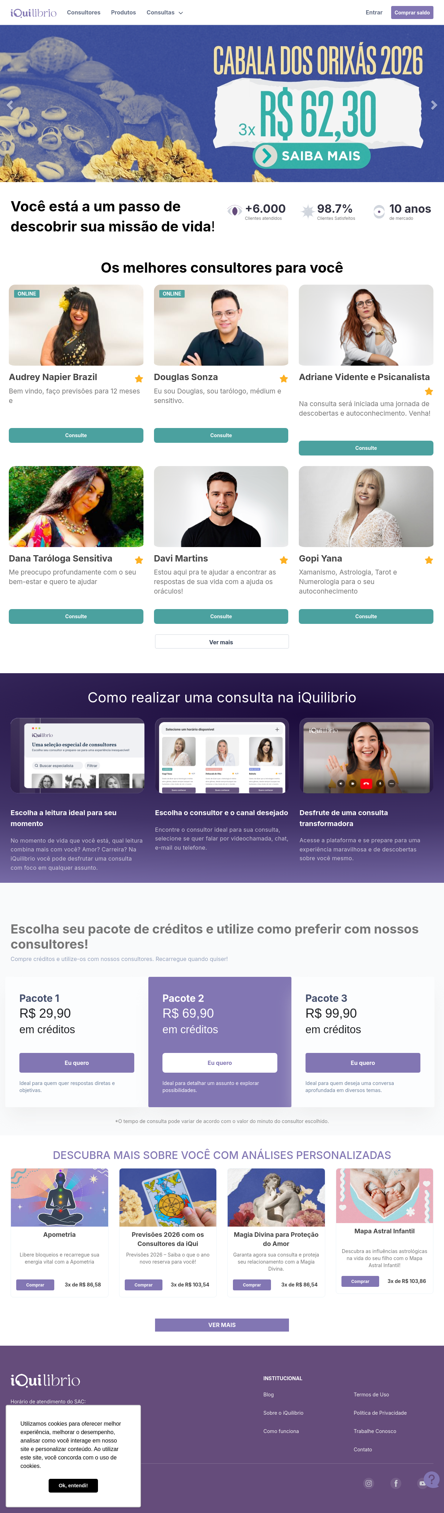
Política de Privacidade (380, 1413)
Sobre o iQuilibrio (284, 1413)
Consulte (76, 435)
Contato (363, 1449)
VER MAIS (222, 1324)
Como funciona (281, 1431)
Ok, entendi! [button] (73, 1485)
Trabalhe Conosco (375, 1431)
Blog (269, 1394)
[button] (164, 12)
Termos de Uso (371, 1394)
